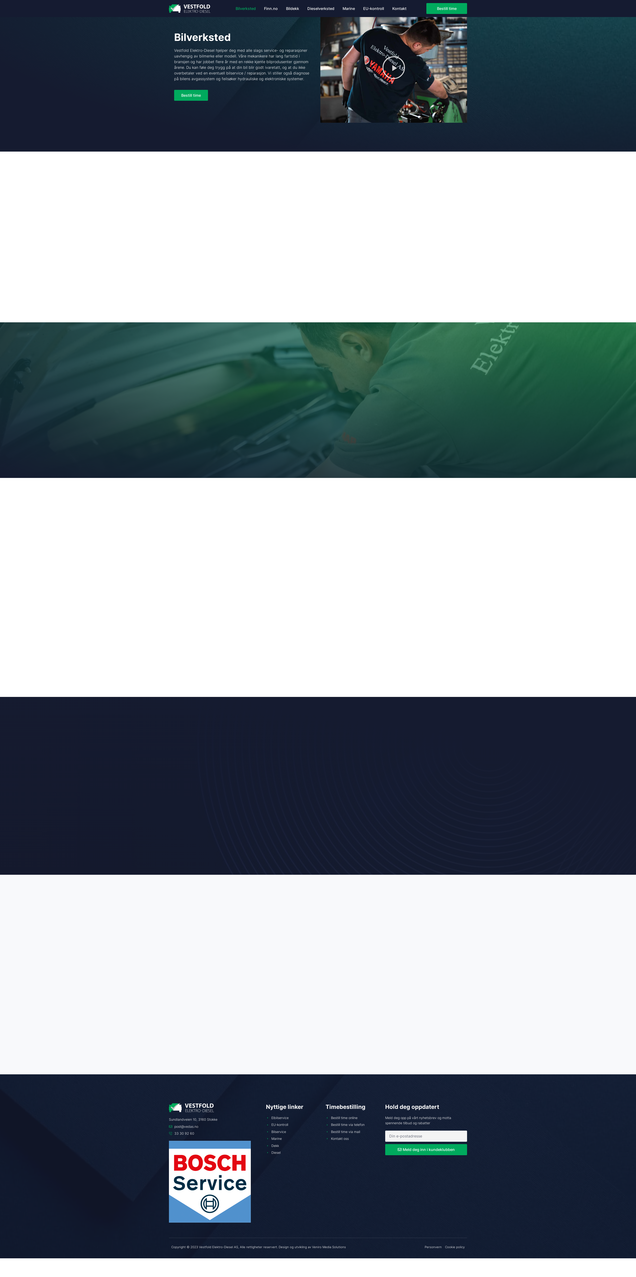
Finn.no (271, 8)
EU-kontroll (373, 8)
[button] (394, 67)
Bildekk (292, 8)
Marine (349, 8)
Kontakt (399, 8)
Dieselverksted (320, 8)
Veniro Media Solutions (329, 1247)
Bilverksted (246, 8)
